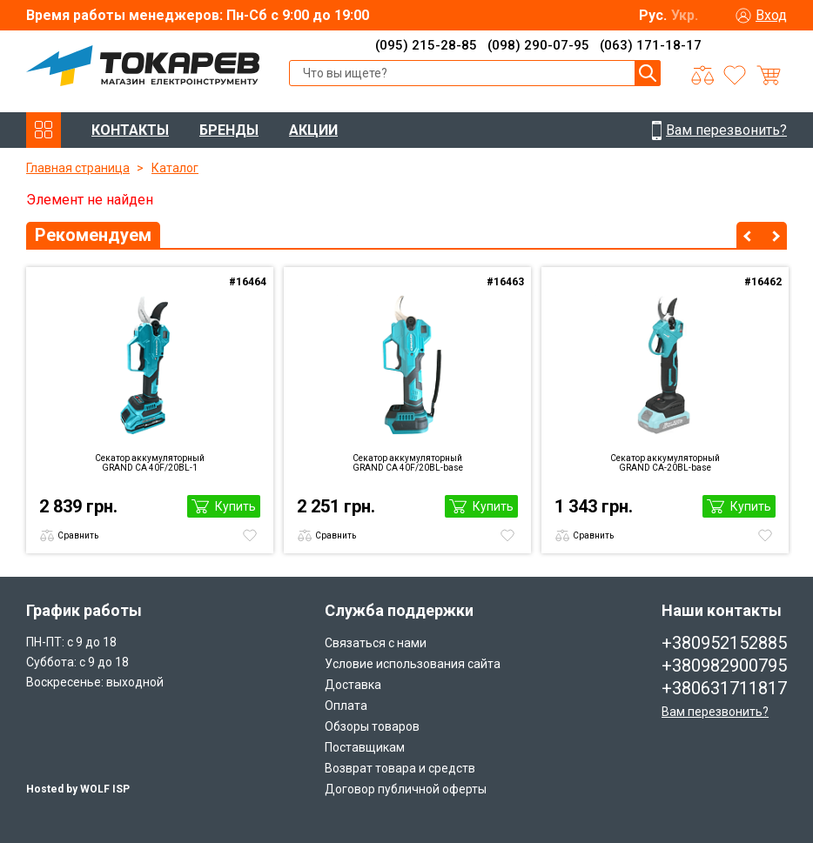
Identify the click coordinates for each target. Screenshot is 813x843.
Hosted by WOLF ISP (78, 789)
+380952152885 (724, 642)
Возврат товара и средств (400, 768)
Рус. (653, 15)
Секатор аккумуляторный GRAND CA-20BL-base (665, 462)
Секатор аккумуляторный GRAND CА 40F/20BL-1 (150, 462)
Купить (235, 506)
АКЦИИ (313, 130)
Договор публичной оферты (406, 789)
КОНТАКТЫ (130, 130)
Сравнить (77, 535)
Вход (771, 15)
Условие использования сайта (413, 664)
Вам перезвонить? (715, 712)
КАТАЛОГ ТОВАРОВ (43, 130)
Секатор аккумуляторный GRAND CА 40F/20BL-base (408, 462)
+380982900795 (724, 665)
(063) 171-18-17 (651, 45)
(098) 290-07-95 (538, 45)
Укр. (684, 15)
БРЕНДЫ (229, 130)
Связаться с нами (376, 643)
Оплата (346, 706)
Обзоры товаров (372, 726)
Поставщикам (365, 747)
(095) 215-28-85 (426, 45)
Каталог (174, 168)
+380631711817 (724, 688)
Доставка (353, 685)
